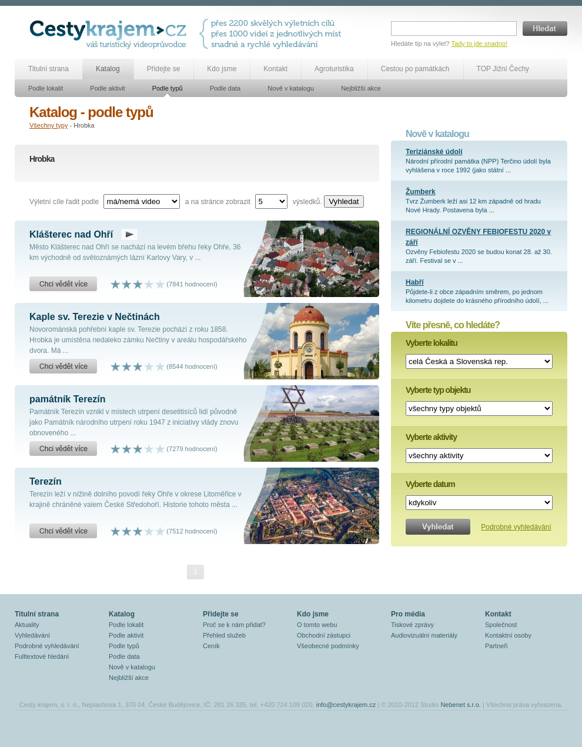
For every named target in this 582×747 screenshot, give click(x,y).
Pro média (408, 614)
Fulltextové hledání (42, 656)
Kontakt (275, 69)
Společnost (501, 624)
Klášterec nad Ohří (71, 234)
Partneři (496, 645)
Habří (415, 282)
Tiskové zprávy (412, 624)
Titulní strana (48, 69)
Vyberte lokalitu (431, 343)
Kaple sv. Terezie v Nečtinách (94, 317)
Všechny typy (48, 125)
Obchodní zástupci (323, 635)
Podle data (225, 88)
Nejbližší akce (361, 88)
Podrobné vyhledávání (516, 527)
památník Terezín (67, 399)
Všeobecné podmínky (328, 645)
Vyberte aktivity (431, 437)
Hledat (545, 28)
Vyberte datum (430, 484)
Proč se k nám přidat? (234, 624)
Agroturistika (334, 69)
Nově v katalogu (290, 88)
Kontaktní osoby (508, 635)
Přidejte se (163, 69)
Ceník (211, 645)
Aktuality (27, 624)
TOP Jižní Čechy (503, 69)
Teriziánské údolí (434, 152)
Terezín (45, 481)
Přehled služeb (224, 635)
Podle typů (167, 88)
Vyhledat (344, 201)
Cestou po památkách (415, 69)
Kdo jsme (221, 69)
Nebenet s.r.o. (460, 704)
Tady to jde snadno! (479, 43)
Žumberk (421, 192)
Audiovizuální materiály (424, 635)
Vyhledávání (32, 635)
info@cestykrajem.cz (346, 704)
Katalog (108, 69)
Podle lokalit (45, 88)
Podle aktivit (107, 88)
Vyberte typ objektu (438, 390)
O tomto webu (317, 624)
